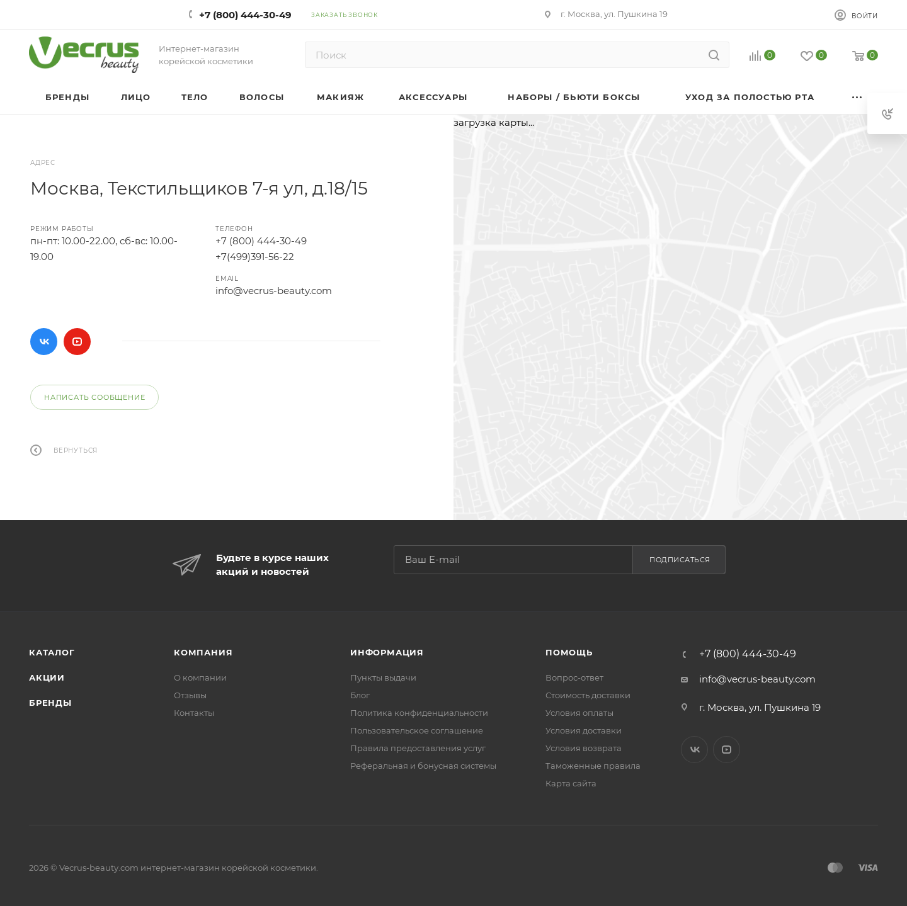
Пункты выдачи (383, 677)
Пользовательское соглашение (416, 730)
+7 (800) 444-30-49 (245, 15)
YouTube (77, 341)
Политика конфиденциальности (419, 713)
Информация (387, 652)
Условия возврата (583, 748)
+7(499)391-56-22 (254, 257)
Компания (203, 652)
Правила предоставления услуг (418, 748)
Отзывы (190, 695)
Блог (360, 695)
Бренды (50, 703)
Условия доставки (583, 730)
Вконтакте (43, 341)
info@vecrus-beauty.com (273, 291)
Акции (47, 677)
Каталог (52, 652)
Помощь (569, 652)
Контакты (194, 713)
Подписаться (679, 559)
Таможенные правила (593, 766)
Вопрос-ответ (574, 677)
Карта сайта (570, 783)
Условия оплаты (579, 713)
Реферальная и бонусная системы (423, 766)
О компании (200, 677)
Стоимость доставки (587, 695)
